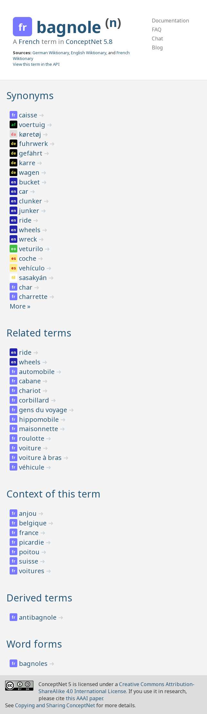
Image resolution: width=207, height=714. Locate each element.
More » (20, 306)
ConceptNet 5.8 (89, 41)
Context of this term (53, 493)
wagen (30, 172)
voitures (32, 570)
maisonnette (39, 428)
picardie (32, 542)
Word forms (34, 643)
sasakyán (33, 277)
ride (26, 220)
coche (28, 258)
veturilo (32, 248)
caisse (29, 115)
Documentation (170, 20)
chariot (30, 390)
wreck (29, 239)
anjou (28, 513)
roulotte (32, 438)
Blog (157, 47)
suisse (29, 561)
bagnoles (34, 663)
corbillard (35, 400)
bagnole (70, 27)
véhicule (32, 467)
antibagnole (38, 617)
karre (28, 162)
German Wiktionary (50, 52)
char (26, 287)
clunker (31, 201)
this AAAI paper (84, 698)
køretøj (31, 134)
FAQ (156, 29)
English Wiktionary (88, 52)
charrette (34, 296)
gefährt (31, 153)
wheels (30, 229)
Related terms (38, 332)
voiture (31, 448)
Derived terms (39, 597)
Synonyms (30, 95)
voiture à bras (41, 457)
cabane (30, 381)
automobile (37, 371)
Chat (157, 38)
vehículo (32, 268)
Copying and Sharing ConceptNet (55, 705)
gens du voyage (44, 409)
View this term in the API (36, 64)
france (29, 532)
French (29, 41)
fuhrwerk (34, 143)
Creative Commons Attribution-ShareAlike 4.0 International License (116, 688)
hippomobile (39, 419)
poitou (30, 552)
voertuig (33, 124)
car (24, 191)
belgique (33, 523)
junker (30, 210)
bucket (30, 182)
